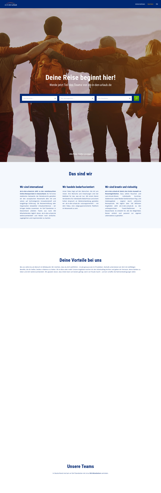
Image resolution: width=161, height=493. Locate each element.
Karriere (150, 4)
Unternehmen (140, 4)
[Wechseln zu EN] (157, 5)
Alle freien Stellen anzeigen (80, 154)
